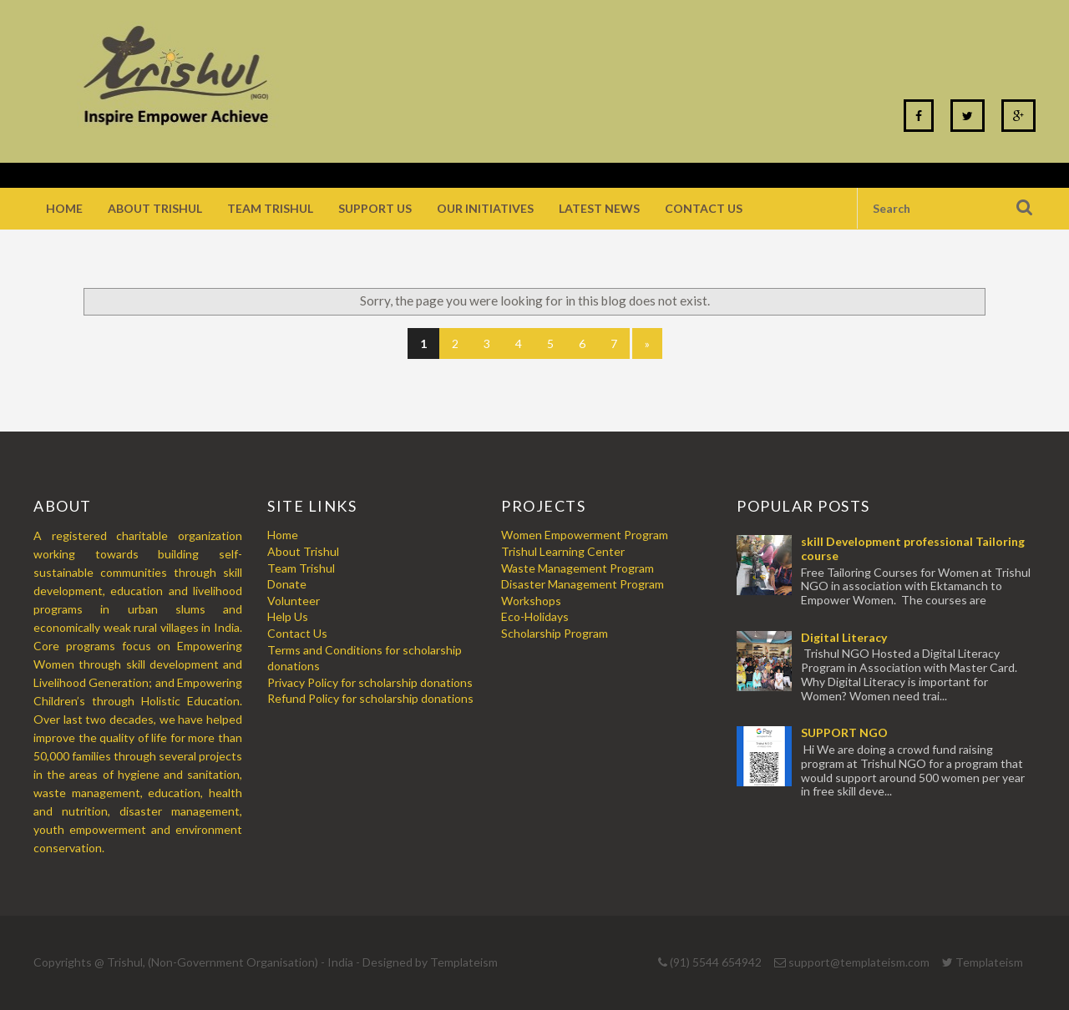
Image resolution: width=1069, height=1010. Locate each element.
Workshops (531, 600)
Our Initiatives (485, 208)
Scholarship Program (554, 633)
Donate (287, 584)
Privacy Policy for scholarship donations (370, 682)
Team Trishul (270, 208)
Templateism (464, 962)
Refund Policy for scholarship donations (370, 698)
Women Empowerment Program (584, 535)
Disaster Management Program (582, 584)
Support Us (375, 208)
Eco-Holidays (535, 616)
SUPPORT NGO (844, 732)
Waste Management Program (577, 568)
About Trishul (155, 208)
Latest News (599, 208)
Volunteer (293, 600)
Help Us (287, 616)
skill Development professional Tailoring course (913, 548)
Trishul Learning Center (563, 551)
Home (64, 208)
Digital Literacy (844, 637)
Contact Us (703, 208)
